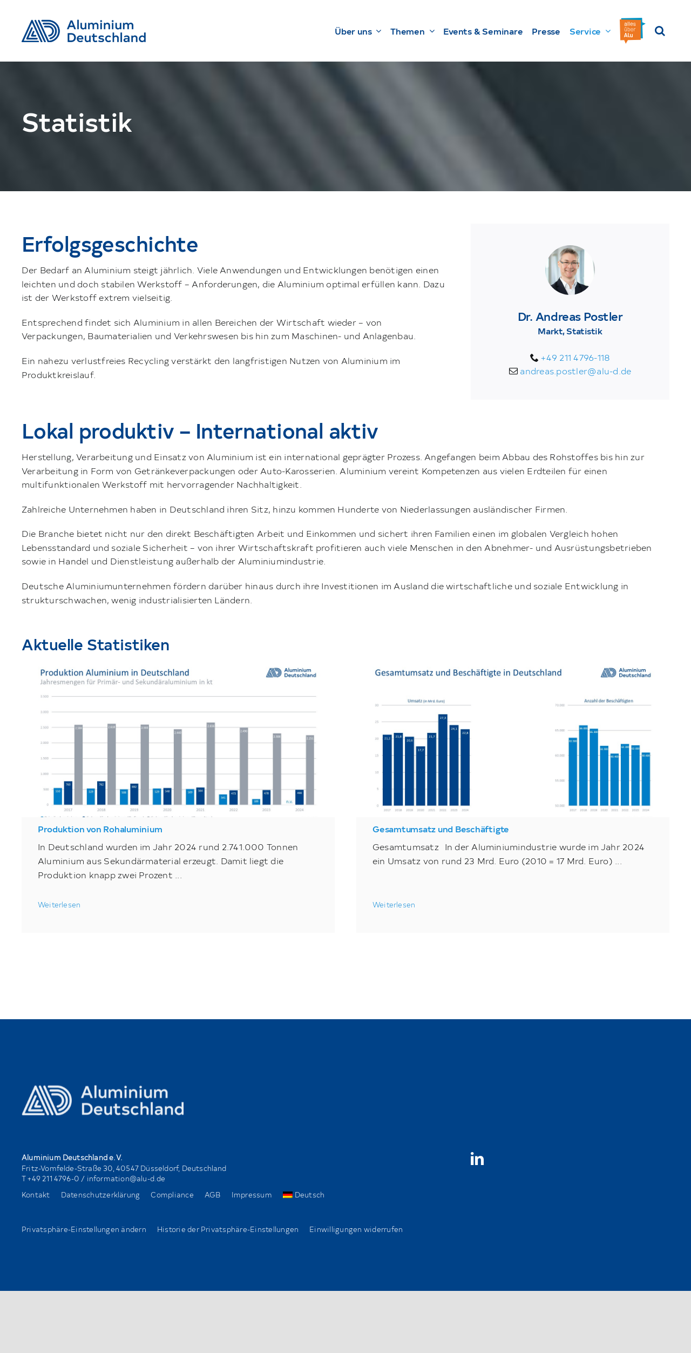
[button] (660, 31)
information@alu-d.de (126, 1178)
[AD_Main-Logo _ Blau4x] (84, 24)
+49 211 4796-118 (575, 357)
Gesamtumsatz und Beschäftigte (440, 828)
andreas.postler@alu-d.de (575, 370)
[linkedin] (477, 1158)
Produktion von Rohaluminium (100, 828)
